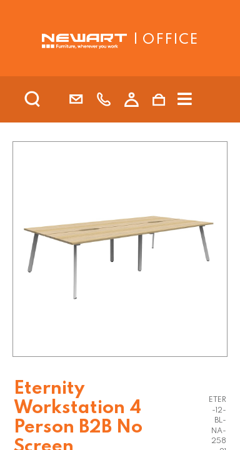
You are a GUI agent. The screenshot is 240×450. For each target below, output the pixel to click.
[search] (49, 99)
